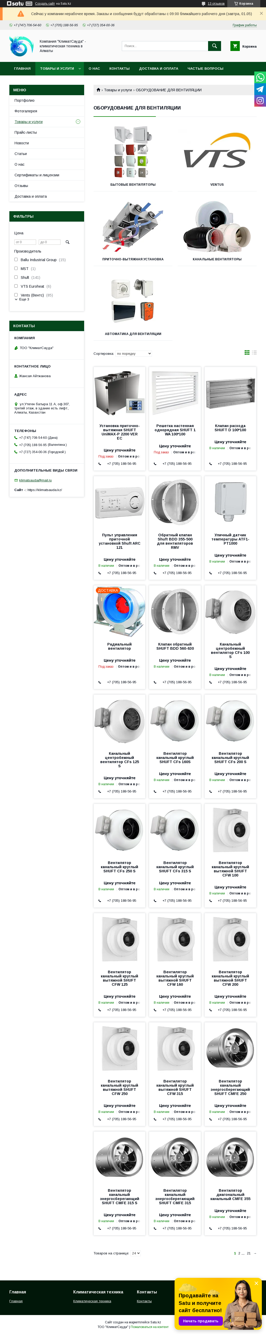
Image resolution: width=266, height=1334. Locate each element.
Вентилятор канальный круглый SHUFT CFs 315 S (175, 867)
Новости (22, 143)
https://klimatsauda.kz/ (45, 490)
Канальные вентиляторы (217, 259)
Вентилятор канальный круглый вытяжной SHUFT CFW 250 (119, 1087)
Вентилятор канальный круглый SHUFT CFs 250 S (119, 867)
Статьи (21, 154)
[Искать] (214, 46)
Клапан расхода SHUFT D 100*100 (230, 428)
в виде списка (254, 353)
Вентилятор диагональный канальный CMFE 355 (230, 1194)
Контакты (119, 68)
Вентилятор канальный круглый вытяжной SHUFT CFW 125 (119, 978)
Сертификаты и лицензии (37, 175)
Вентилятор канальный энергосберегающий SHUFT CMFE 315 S (119, 1196)
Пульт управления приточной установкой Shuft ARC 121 (120, 541)
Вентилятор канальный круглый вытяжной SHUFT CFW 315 (175, 1087)
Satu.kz (155, 1322)
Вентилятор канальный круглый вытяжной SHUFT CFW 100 (230, 869)
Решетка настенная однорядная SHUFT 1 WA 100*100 (175, 430)
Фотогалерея (26, 111)
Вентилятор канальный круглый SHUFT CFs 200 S (230, 757)
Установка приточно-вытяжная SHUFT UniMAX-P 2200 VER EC (119, 432)
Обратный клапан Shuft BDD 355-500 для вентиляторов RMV (175, 541)
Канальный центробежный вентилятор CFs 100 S (230, 650)
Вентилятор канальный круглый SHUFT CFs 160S (175, 757)
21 (249, 1253)
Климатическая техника (92, 1301)
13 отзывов (216, 3)
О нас (94, 68)
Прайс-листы (26, 132)
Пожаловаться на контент (150, 1327)
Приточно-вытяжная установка (133, 259)
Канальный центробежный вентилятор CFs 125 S (119, 759)
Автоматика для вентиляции (133, 334)
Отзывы (21, 186)
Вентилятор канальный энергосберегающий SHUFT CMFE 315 (175, 1196)
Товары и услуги (57, 68)
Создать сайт (45, 3)
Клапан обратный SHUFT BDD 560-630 (175, 646)
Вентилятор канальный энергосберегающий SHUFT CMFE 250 (230, 1087)
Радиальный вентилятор (119, 646)
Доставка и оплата (158, 68)
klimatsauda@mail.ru (35, 480)
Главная (22, 68)
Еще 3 (24, 299)
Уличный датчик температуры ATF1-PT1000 (230, 539)
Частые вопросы (205, 68)
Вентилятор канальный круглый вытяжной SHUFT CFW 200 (230, 978)
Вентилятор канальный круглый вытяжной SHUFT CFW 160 (175, 978)
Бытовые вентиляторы (133, 184)
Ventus (217, 184)
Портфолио (25, 100)
